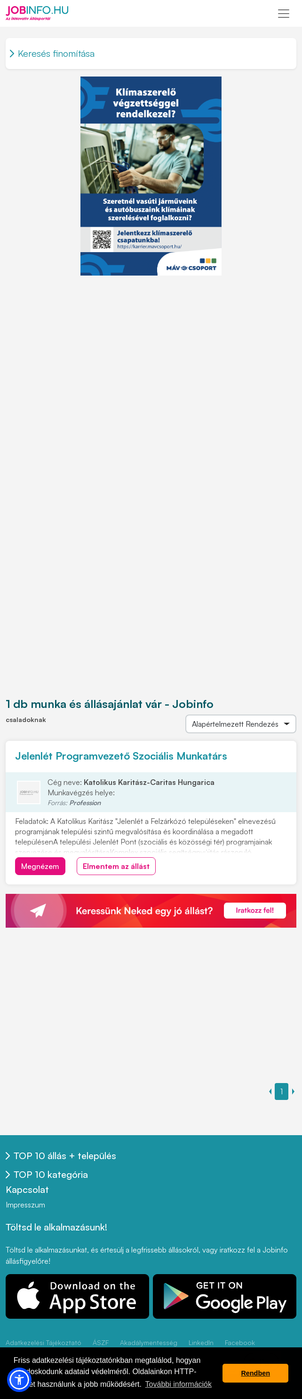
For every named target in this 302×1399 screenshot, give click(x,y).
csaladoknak (26, 719)
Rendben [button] (255, 1373)
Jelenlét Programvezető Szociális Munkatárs (121, 755)
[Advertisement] (151, 341)
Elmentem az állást (116, 866)
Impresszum (25, 1204)
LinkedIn (201, 1342)
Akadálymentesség (148, 1342)
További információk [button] (178, 1384)
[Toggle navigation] (283, 14)
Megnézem (40, 866)
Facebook (240, 1342)
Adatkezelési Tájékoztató (43, 1342)
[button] (19, 1380)
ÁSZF (101, 1342)
